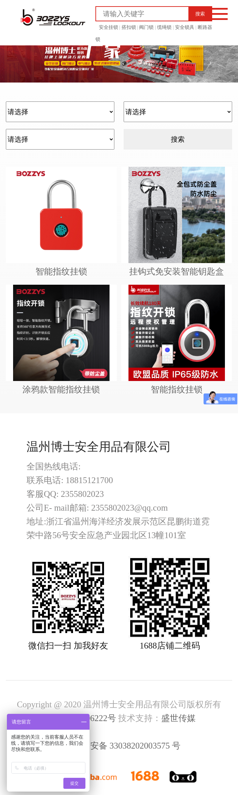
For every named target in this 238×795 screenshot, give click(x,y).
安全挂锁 (108, 27)
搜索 (200, 14)
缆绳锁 (164, 27)
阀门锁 (146, 27)
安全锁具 (184, 27)
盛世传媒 (178, 718)
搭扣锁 (128, 27)
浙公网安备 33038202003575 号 (119, 745)
